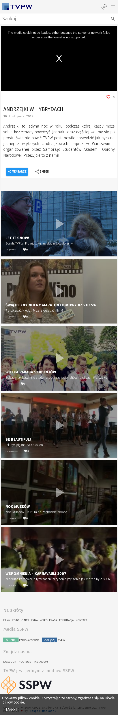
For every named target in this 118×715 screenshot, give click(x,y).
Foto (15, 620)
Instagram (41, 661)
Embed (41, 171)
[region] (59, 58)
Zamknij (11, 709)
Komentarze (16, 171)
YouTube (25, 661)
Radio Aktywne (21, 640)
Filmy (6, 620)
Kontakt (81, 620)
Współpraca (48, 620)
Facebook (9, 661)
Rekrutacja (66, 620)
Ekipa (34, 620)
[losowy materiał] (104, 6)
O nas (25, 620)
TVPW (53, 640)
